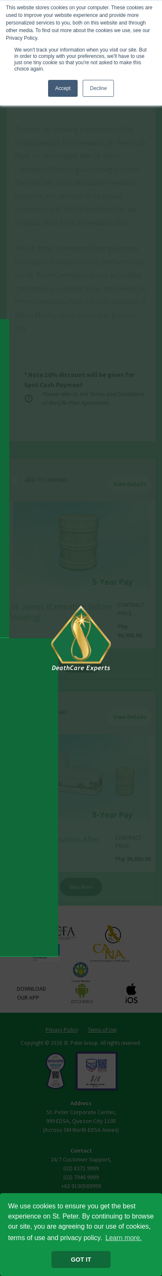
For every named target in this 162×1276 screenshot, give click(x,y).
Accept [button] (63, 88)
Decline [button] (98, 88)
